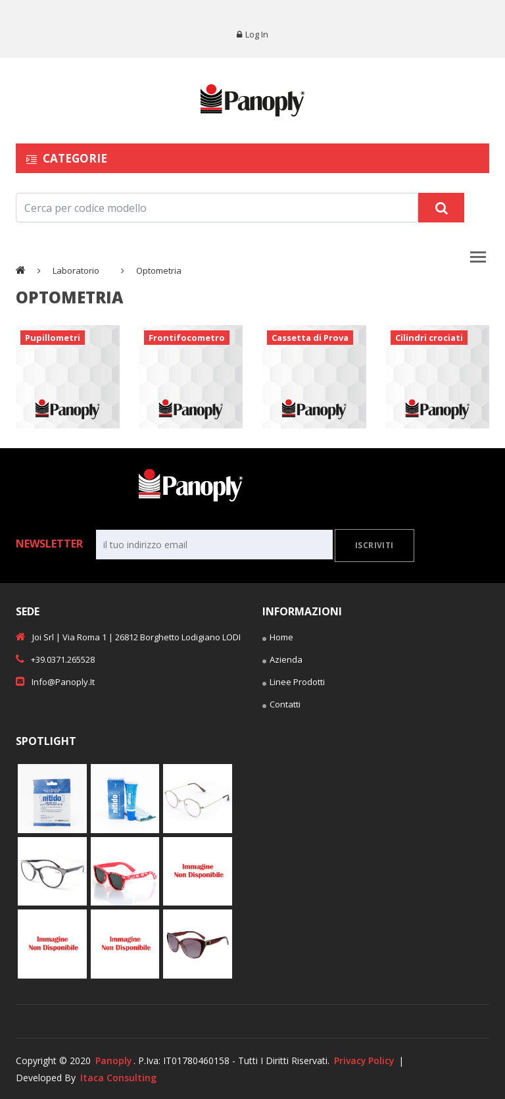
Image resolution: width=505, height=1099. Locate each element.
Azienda (282, 661)
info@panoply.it (55, 681)
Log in (252, 34)
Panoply (113, 1060)
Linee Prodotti (293, 684)
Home (277, 639)
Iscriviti (374, 545)
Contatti (281, 706)
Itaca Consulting (118, 1077)
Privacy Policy (365, 1060)
